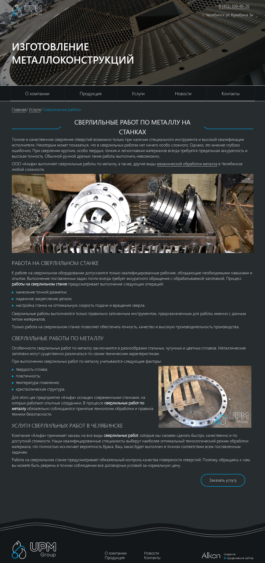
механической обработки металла (187, 163)
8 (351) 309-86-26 (234, 6)
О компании (37, 93)
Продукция (91, 93)
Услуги (138, 93)
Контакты (231, 93)
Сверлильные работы (62, 109)
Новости (183, 93)
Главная (19, 109)
